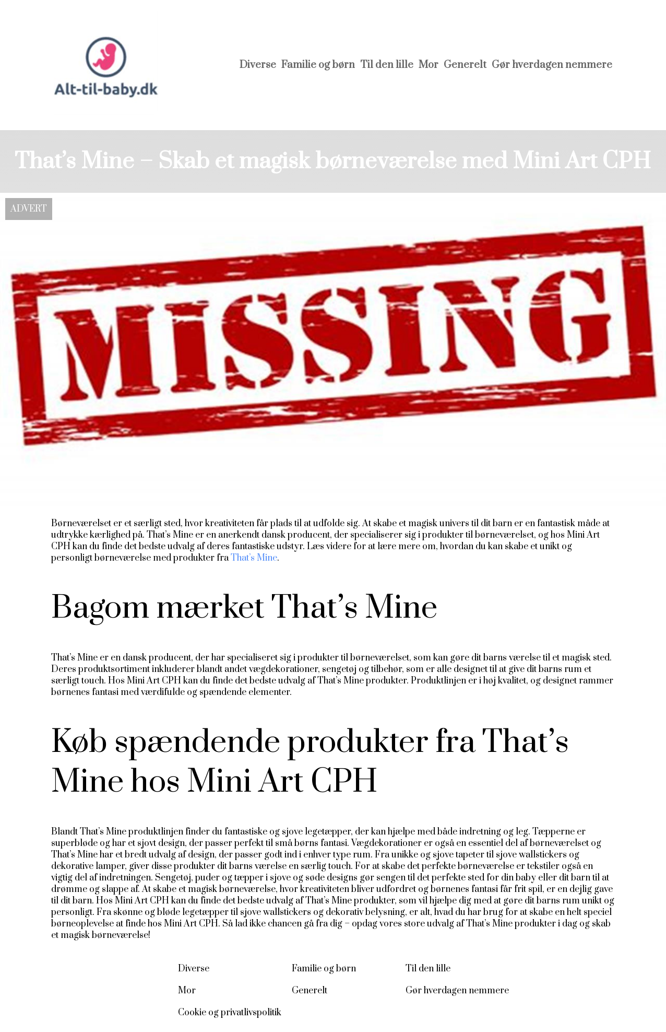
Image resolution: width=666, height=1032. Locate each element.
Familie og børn (318, 65)
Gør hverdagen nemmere (552, 65)
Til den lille (386, 65)
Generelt (465, 65)
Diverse (258, 65)
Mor (428, 65)
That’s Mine (254, 558)
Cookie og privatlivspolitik (229, 1012)
